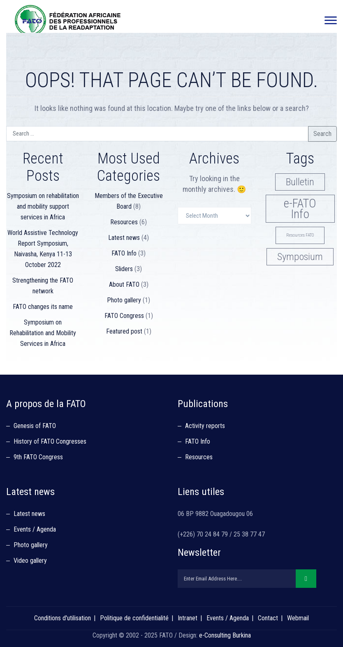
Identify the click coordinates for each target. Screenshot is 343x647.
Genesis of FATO (35, 426)
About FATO (124, 284)
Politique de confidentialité (134, 618)
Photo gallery (124, 300)
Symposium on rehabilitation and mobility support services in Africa (43, 206)
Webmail (298, 618)
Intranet (187, 618)
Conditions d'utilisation (62, 618)
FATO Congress (124, 316)
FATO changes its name (43, 307)
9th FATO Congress (38, 457)
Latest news (124, 238)
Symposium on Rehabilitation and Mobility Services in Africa (42, 333)
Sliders (124, 269)
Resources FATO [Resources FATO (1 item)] (300, 235)
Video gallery (30, 560)
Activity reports (205, 426)
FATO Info (124, 253)
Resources (124, 222)
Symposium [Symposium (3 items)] (300, 256)
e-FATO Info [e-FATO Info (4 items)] (300, 208)
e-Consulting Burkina (225, 635)
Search (322, 134)
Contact (268, 618)
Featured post (124, 331)
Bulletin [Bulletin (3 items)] (300, 182)
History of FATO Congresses (50, 441)
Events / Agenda (35, 529)
